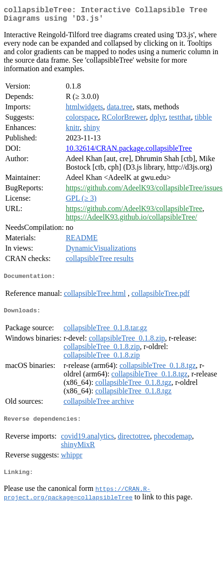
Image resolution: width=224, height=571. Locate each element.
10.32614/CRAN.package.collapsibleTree (128, 152)
